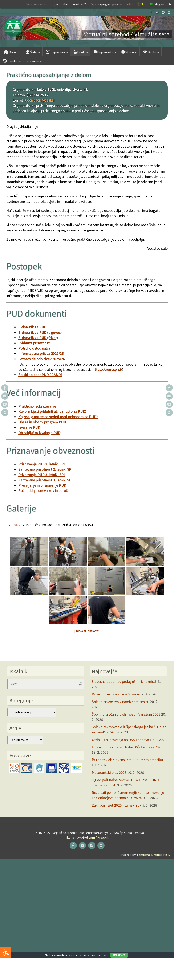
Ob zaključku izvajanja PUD (39, 432)
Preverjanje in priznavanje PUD (42, 485)
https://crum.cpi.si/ (107, 369)
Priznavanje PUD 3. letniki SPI (41, 474)
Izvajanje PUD (29, 427)
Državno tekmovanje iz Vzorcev (116, 694)
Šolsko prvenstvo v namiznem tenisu (120, 701)
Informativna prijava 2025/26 (41, 353)
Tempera (143, 854)
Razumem (119, 955)
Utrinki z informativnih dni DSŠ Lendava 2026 (127, 747)
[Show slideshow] (87, 631)
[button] (87, 28)
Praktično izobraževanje (37, 406)
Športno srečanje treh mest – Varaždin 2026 (126, 714)
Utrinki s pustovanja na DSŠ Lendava (120, 739)
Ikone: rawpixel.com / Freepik (87, 837)
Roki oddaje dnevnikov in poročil (43, 490)
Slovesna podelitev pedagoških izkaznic (123, 681)
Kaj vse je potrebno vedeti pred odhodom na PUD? (58, 416)
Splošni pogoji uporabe (106, 4)
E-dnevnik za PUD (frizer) (38, 337)
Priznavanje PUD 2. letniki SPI (41, 464)
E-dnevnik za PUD (32, 327)
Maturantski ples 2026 (109, 772)
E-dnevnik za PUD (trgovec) (40, 332)
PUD (15, 525)
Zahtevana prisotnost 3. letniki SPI (45, 480)
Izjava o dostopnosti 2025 (70, 4)
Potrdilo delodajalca (34, 348)
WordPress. (161, 854)
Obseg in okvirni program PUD (42, 422)
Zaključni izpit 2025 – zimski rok (116, 805)
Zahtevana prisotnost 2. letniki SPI (45, 469)
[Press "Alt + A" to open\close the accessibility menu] (5, 952)
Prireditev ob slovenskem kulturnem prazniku (127, 759)
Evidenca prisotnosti (34, 343)
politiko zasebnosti (97, 955)
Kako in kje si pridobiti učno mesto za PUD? (52, 411)
